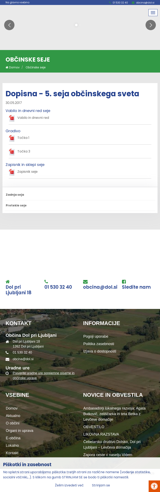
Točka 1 (23, 137)
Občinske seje (36, 67)
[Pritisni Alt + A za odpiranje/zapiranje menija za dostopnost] (154, 486)
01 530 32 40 (120, 2)
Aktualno (13, 416)
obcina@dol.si (145, 2)
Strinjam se (101, 485)
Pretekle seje (16, 205)
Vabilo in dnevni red (33, 117)
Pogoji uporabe (95, 336)
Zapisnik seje (27, 171)
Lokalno (12, 445)
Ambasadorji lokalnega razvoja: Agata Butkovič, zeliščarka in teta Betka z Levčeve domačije (114, 414)
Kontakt (12, 453)
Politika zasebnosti (98, 344)
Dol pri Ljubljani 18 (18, 290)
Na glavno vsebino (17, 2)
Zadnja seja (15, 195)
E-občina (13, 438)
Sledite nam (136, 287)
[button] (9, 25)
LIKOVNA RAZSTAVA (101, 434)
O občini (12, 423)
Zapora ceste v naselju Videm (107, 455)
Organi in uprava (19, 431)
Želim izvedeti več (69, 485)
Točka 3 (23, 151)
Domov (13, 67)
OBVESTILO (93, 427)
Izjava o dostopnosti (99, 351)
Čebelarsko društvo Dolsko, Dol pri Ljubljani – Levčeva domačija (112, 444)
